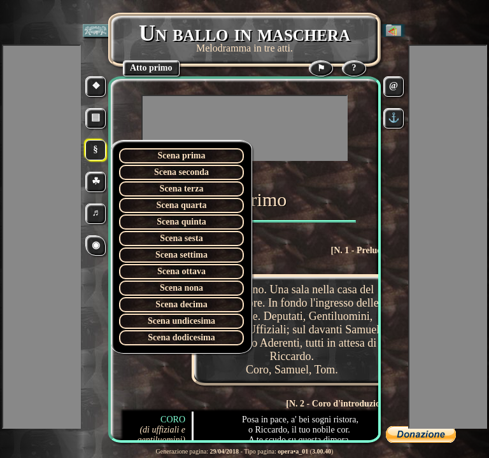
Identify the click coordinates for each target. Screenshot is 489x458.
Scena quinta (181, 221)
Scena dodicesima (181, 337)
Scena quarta (182, 205)
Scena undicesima (181, 321)
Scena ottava (181, 271)
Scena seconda (181, 172)
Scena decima (181, 304)
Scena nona (181, 288)
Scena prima (181, 155)
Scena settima (181, 255)
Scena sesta (181, 238)
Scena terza (182, 188)
